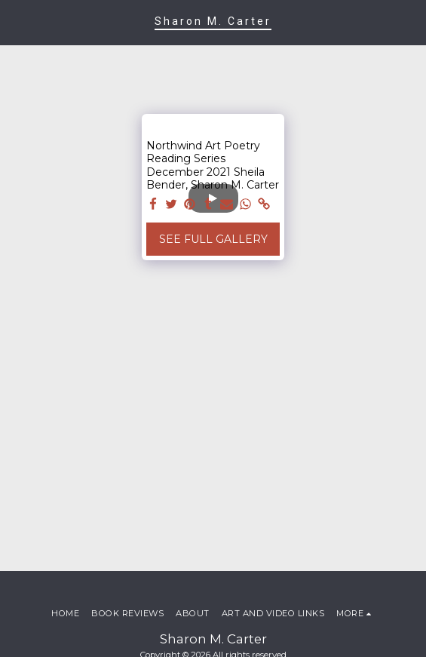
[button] (16, 22)
